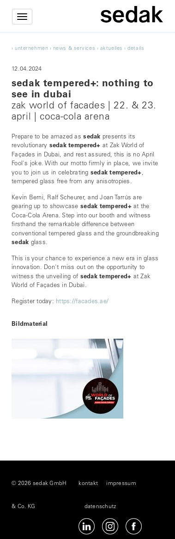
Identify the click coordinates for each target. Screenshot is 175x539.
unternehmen (31, 48)
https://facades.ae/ (82, 302)
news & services (74, 48)
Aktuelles (111, 48)
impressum (121, 483)
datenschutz (100, 506)
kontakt (88, 483)
